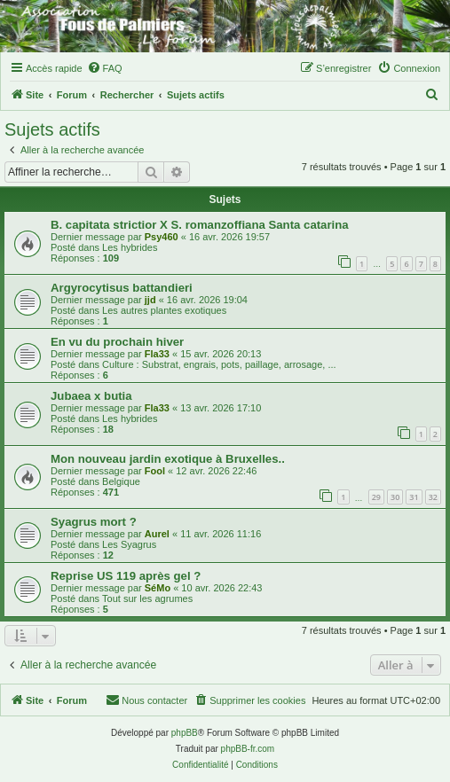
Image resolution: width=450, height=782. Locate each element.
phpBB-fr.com (248, 749)
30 (395, 497)
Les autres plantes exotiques (164, 310)
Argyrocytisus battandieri (122, 287)
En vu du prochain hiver (117, 341)
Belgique (121, 481)
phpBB (184, 733)
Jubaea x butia (91, 396)
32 (433, 497)
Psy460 (161, 236)
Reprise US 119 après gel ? (126, 576)
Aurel (157, 533)
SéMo (157, 588)
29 (376, 497)
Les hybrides (129, 247)
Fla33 (157, 353)
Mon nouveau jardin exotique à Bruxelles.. (168, 458)
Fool (155, 470)
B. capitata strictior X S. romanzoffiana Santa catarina (200, 224)
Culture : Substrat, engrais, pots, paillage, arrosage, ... (219, 364)
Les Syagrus (129, 544)
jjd (150, 299)
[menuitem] (104, 68)
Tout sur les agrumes (147, 598)
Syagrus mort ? (94, 521)
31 (413, 497)
